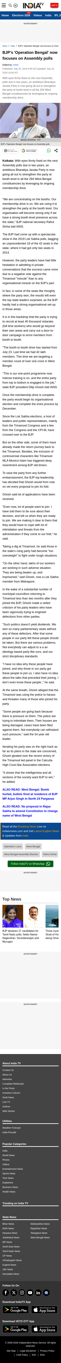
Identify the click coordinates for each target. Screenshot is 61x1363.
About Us (7, 1074)
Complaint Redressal (13, 1083)
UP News (7, 1255)
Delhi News (8, 1228)
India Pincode (9, 1132)
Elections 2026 (21, 15)
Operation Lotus (12, 846)
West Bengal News (40, 1237)
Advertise (7, 1079)
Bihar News (8, 1224)
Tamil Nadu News (11, 1251)
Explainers (7, 1182)
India (48, 15)
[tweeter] (14, 1292)
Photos (6, 1160)
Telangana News (39, 1233)
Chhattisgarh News (12, 1260)
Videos (38, 15)
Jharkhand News (10, 1237)
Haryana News (9, 1233)
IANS (16, 65)
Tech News (8, 1178)
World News (8, 1155)
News (4, 46)
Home (5, 15)
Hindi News (8, 1097)
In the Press (8, 1088)
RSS (42, 1355)
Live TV (6, 1102)
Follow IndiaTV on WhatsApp (30, 864)
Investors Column (11, 1093)
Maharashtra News (40, 1224)
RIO (34, 1355)
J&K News (7, 1269)
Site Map (11, 1351)
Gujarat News (9, 1265)
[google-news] (46, 1292)
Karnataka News (10, 1274)
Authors (6, 1106)
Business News (10, 1187)
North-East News (11, 1246)
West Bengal (33, 846)
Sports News (8, 1173)
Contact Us (8, 1070)
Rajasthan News (39, 1228)
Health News (8, 1191)
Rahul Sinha (50, 854)
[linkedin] (38, 1292)
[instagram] (22, 1292)
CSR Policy (22, 1355)
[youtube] (30, 1292)
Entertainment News (12, 1169)
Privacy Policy (47, 1351)
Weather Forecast (11, 1128)
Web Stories (8, 1111)
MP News (7, 1242)
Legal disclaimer (28, 1351)
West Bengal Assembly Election (21, 854)
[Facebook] (5, 1292)
